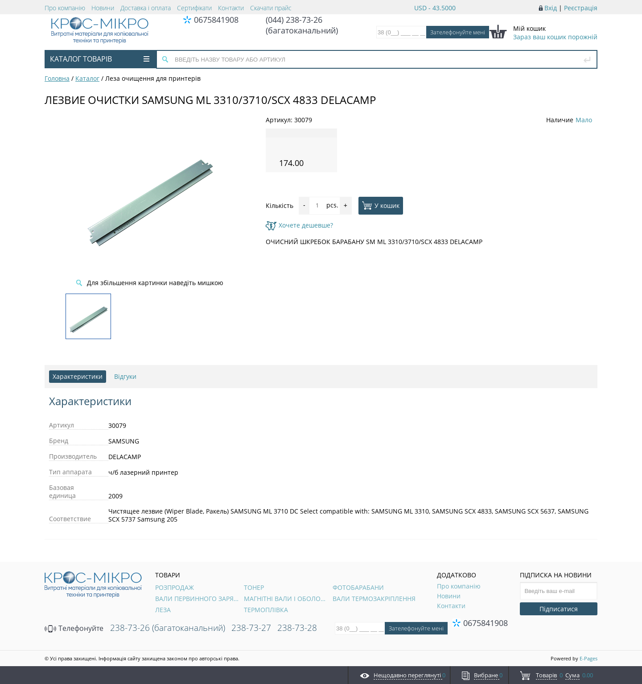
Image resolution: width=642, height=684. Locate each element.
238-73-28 (297, 628)
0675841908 (216, 19)
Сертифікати (194, 8)
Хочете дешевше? (299, 225)
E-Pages (588, 658)
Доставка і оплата (145, 8)
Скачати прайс (271, 8)
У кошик (380, 205)
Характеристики (78, 376)
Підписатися (558, 609)
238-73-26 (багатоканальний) (167, 628)
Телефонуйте (74, 628)
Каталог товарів (99, 59)
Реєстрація (580, 8)
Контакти (231, 8)
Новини (102, 8)
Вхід (550, 8)
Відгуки (125, 376)
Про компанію (65, 8)
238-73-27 (251, 628)
